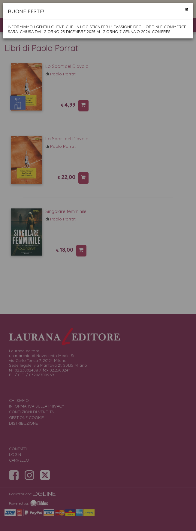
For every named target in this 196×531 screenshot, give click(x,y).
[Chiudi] (186, 9)
